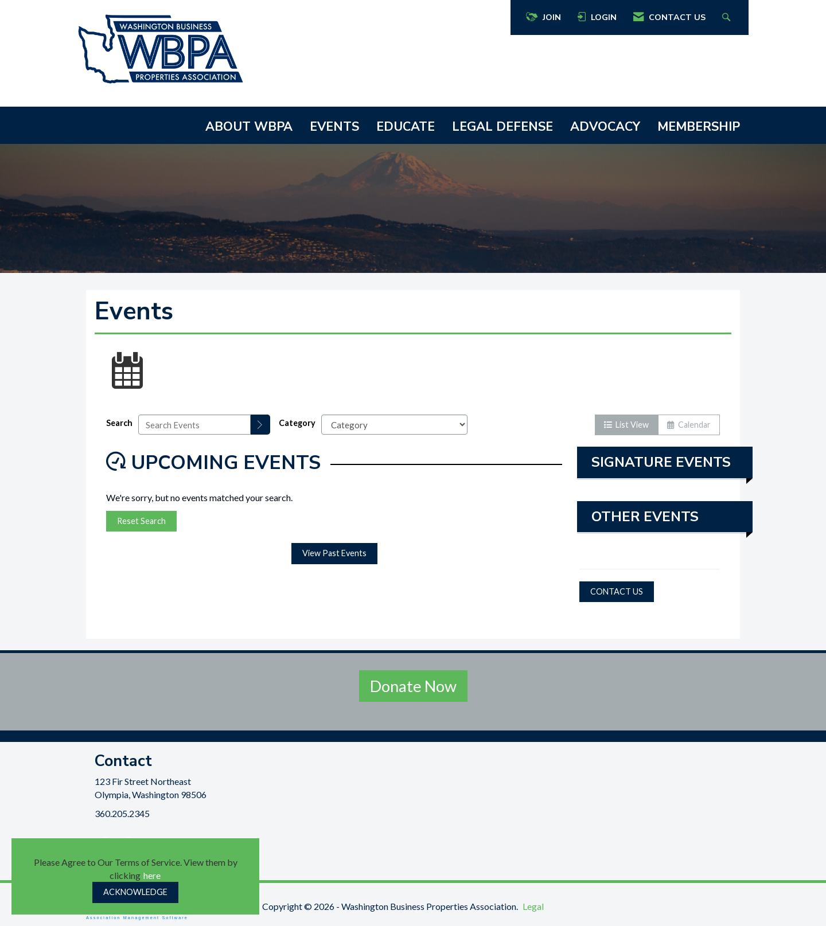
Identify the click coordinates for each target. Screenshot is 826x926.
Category (297, 423)
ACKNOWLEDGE (135, 892)
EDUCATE (405, 126)
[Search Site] (727, 17)
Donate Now (413, 686)
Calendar (689, 424)
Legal (533, 906)
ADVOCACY (605, 126)
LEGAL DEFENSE (502, 126)
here (152, 875)
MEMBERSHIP (698, 126)
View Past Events (334, 553)
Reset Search (141, 521)
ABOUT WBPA (249, 126)
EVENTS (334, 126)
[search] (260, 425)
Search (119, 423)
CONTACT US (616, 591)
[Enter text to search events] (194, 425)
